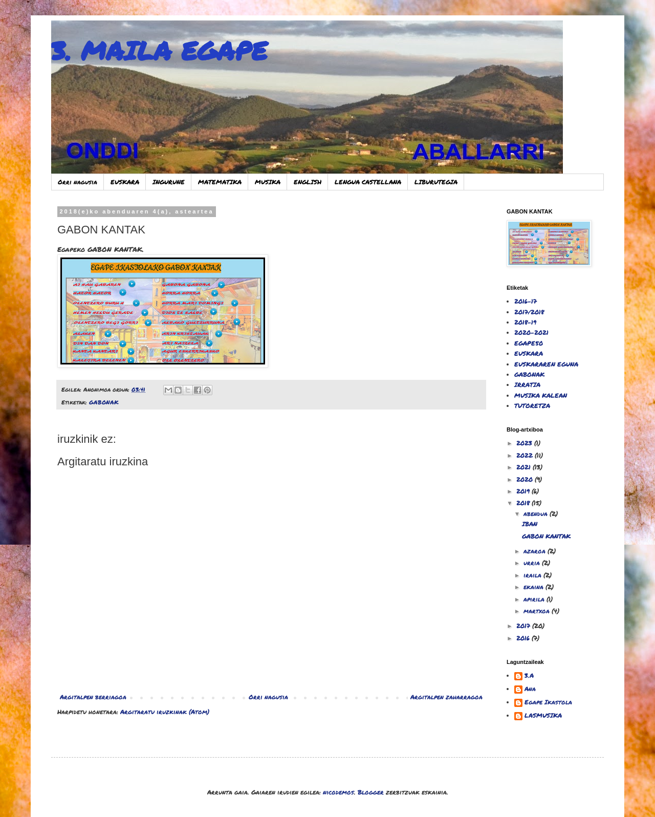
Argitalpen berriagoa (93, 697)
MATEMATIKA (220, 182)
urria (532, 562)
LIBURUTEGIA (435, 182)
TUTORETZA (532, 405)
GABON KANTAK (546, 536)
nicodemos (338, 792)
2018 (524, 503)
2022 (525, 455)
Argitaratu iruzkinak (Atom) (164, 711)
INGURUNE (168, 182)
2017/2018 (529, 312)
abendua (536, 513)
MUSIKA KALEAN (540, 395)
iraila (533, 575)
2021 (524, 467)
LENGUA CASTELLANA (368, 182)
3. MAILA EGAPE (159, 50)
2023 (525, 443)
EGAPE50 (528, 343)
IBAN (529, 524)
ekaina (534, 587)
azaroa (535, 551)
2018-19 (525, 322)
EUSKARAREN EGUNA (546, 364)
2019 (524, 491)
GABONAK (104, 402)
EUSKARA (125, 182)
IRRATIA (527, 384)
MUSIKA (267, 182)
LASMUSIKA (543, 716)
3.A (529, 676)
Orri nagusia (77, 182)
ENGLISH (307, 182)
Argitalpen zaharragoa (446, 697)
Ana (530, 689)
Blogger (371, 792)
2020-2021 (531, 332)
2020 (525, 479)
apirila (535, 599)
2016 (524, 638)
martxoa (537, 611)
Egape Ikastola (548, 702)
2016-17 (525, 301)
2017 (524, 625)
